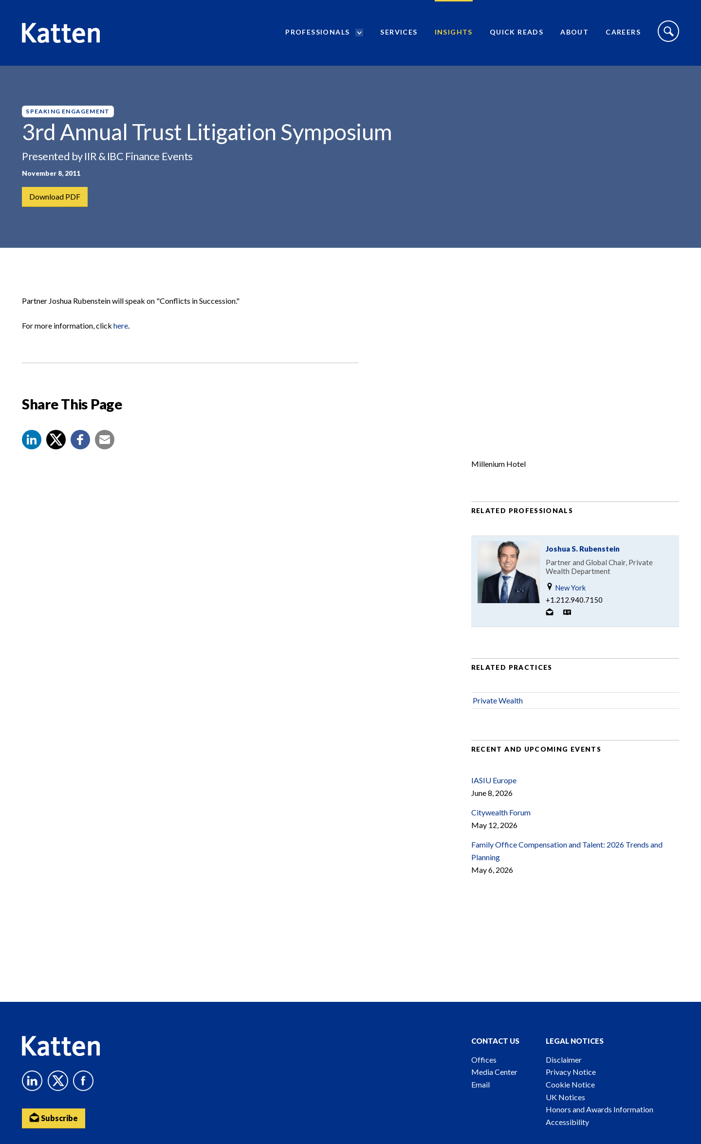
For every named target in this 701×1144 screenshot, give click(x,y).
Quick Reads (516, 32)
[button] (31, 439)
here (120, 325)
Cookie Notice (570, 1084)
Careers (623, 32)
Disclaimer (564, 1059)
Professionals (317, 32)
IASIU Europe (494, 780)
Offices (484, 1059)
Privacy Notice (571, 1071)
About (574, 32)
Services (398, 32)
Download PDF (54, 196)
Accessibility (567, 1121)
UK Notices (565, 1097)
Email (480, 1084)
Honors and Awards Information (599, 1109)
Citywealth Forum (501, 812)
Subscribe (53, 1117)
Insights (454, 32)
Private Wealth (498, 700)
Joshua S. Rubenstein (583, 548)
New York (566, 587)
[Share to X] (56, 439)
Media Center (494, 1071)
